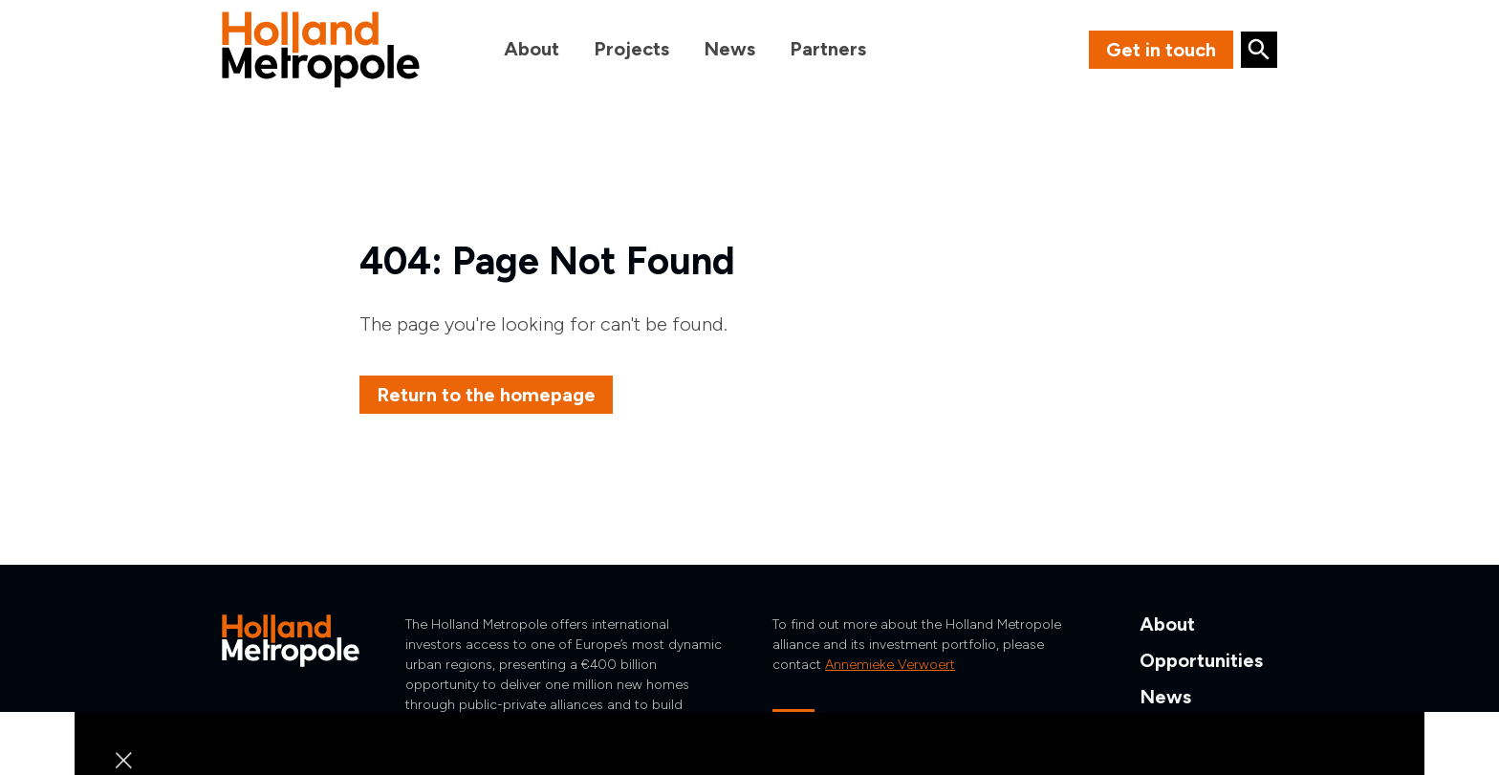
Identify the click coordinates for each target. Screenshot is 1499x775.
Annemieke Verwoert (890, 665)
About (531, 48)
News (729, 48)
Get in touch (1161, 49)
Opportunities (1201, 660)
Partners (828, 48)
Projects (631, 48)
